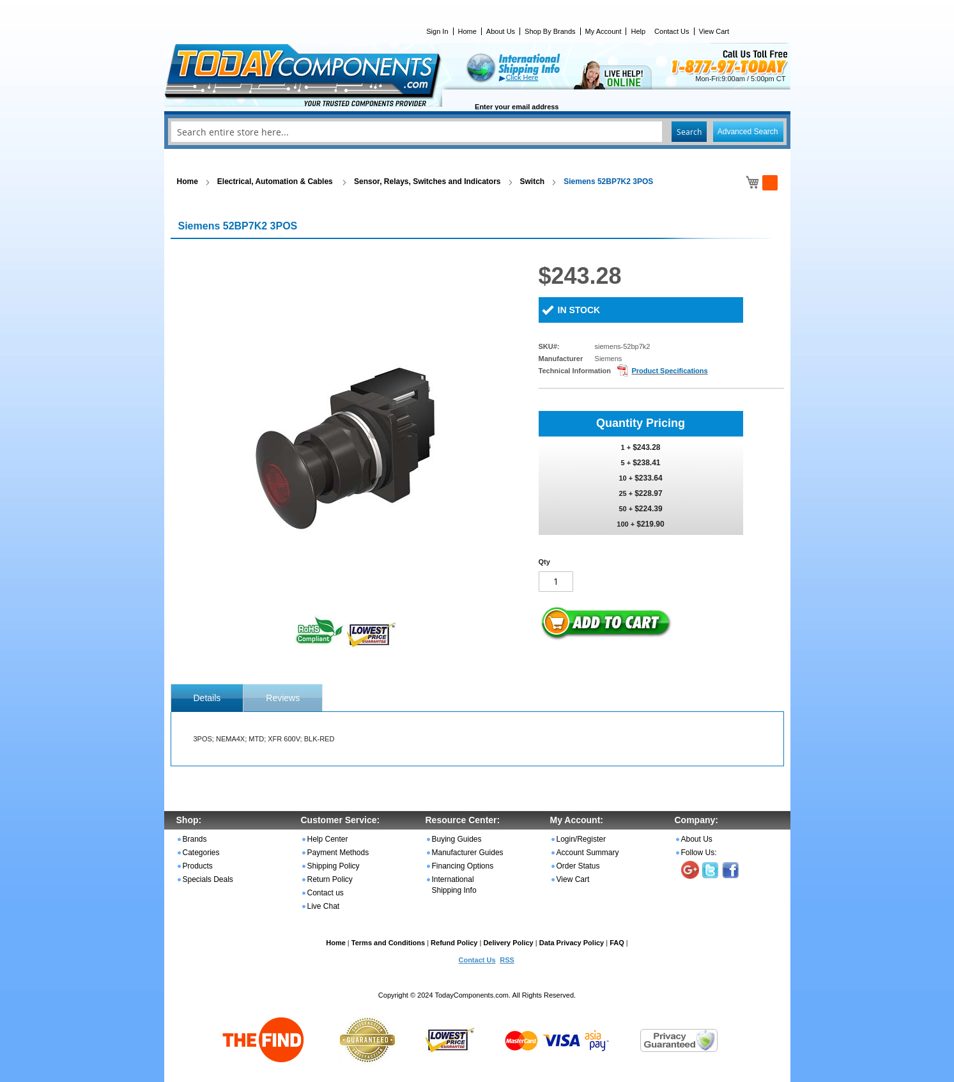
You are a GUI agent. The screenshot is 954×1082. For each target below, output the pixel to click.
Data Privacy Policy (571, 943)
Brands (195, 839)
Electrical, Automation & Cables (276, 181)
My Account (603, 31)
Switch (532, 181)
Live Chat (323, 906)
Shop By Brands (550, 31)
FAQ (617, 943)
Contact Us (671, 31)
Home (467, 31)
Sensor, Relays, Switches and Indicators (427, 181)
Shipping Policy (333, 866)
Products (198, 866)
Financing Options (463, 866)
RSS (507, 960)
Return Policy (330, 879)
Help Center (327, 839)
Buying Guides (457, 839)
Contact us (325, 892)
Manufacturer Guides (468, 852)
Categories (201, 852)
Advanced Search (748, 131)
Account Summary (588, 852)
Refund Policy (454, 943)
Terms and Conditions (388, 943)
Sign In (437, 31)
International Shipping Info (454, 885)
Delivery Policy (508, 943)
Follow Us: (699, 852)
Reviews (283, 698)
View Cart (714, 31)
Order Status (578, 866)
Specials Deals (208, 879)
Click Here (522, 77)
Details (207, 698)
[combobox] (477, 131)
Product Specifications (669, 371)
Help (638, 31)
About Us (500, 31)
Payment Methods (338, 852)
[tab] (207, 698)
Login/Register (581, 839)
